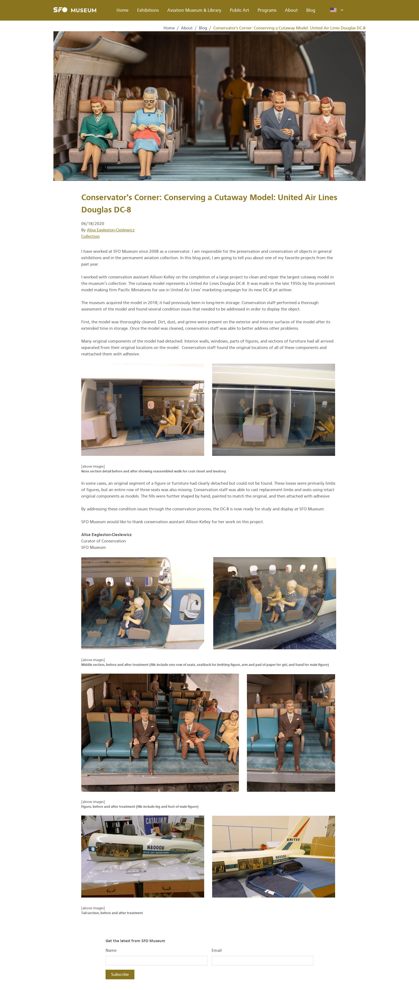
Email (217, 950)
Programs (267, 10)
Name (111, 950)
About (291, 10)
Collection (90, 236)
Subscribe (120, 974)
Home (123, 10)
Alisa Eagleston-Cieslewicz (111, 230)
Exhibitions (148, 10)
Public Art (239, 10)
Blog (310, 10)
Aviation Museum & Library (194, 10)
